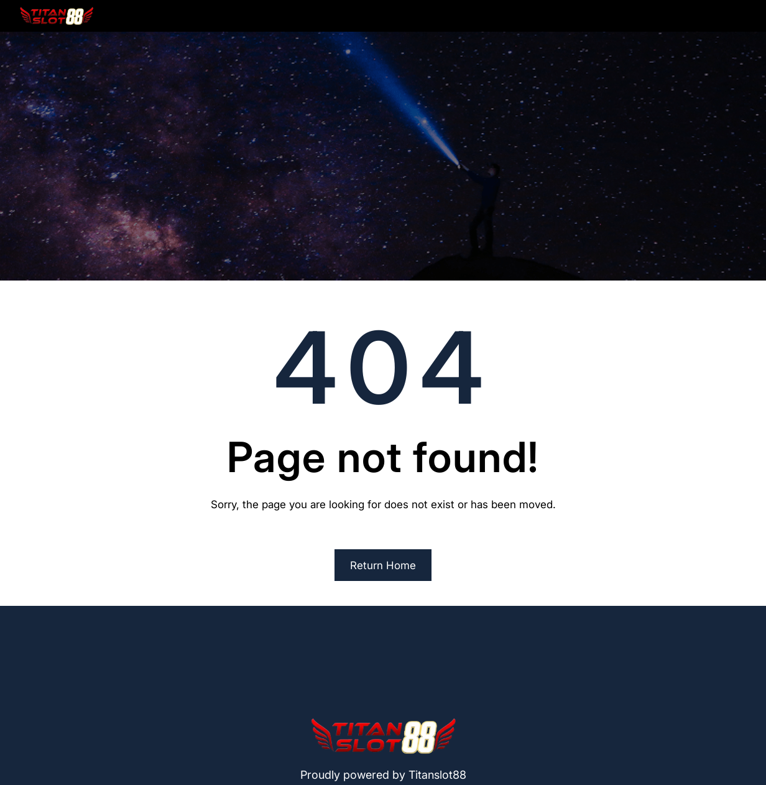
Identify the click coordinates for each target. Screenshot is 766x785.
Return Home (383, 565)
